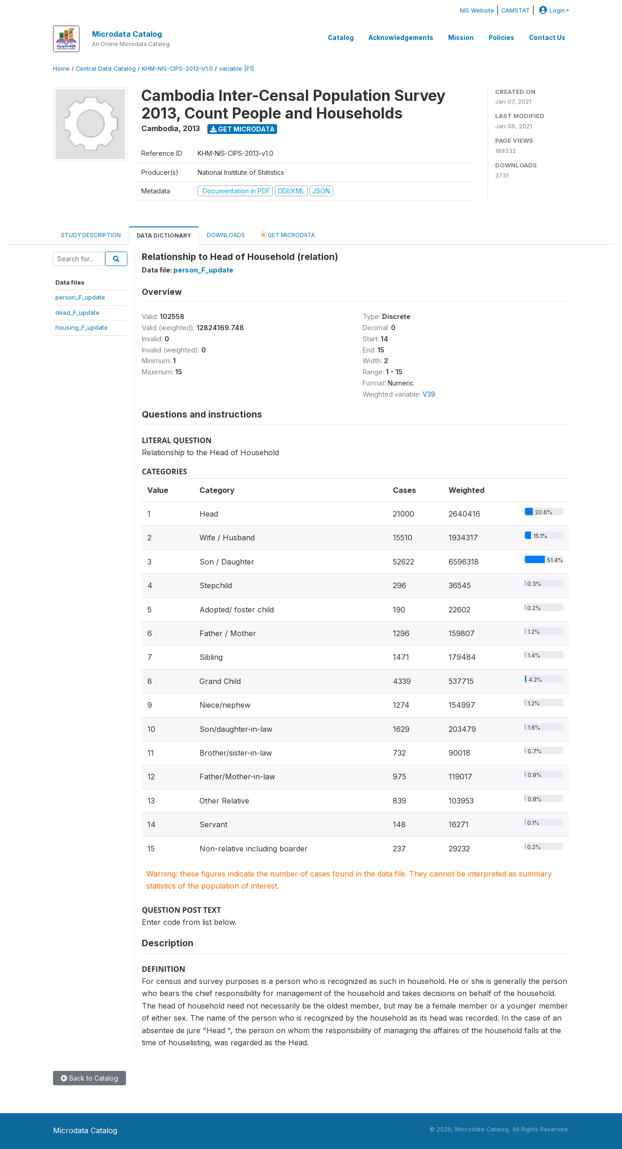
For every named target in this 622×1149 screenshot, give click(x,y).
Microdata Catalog (127, 34)
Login (551, 10)
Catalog (341, 37)
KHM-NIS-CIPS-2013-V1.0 (177, 68)
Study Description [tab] (91, 235)
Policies (501, 37)
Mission (461, 37)
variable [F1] (236, 68)
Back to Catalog (89, 1078)
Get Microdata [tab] (288, 235)
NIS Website (477, 10)
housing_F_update (81, 327)
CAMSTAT (515, 10)
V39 (429, 394)
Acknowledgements (401, 37)
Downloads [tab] (226, 235)
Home (61, 68)
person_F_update (80, 297)
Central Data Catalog (106, 68)
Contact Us (547, 37)
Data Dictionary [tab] (164, 235)
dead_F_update (77, 312)
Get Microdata (242, 129)
